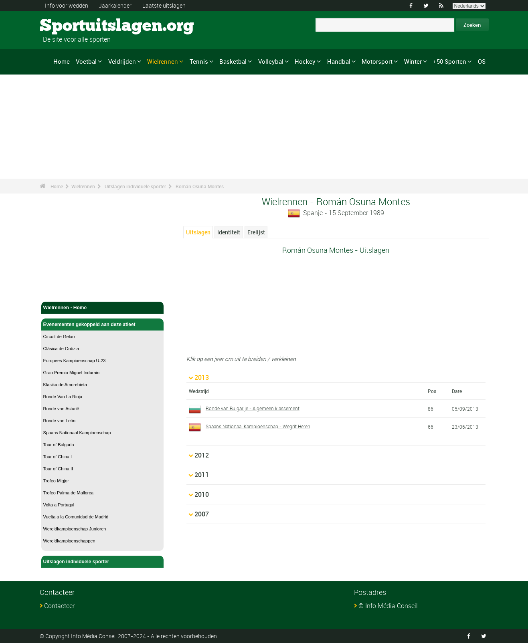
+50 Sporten (449, 61)
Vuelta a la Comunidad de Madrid (76, 516)
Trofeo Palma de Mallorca (68, 492)
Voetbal (86, 61)
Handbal (338, 61)
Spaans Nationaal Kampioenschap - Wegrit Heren (258, 426)
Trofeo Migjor (56, 480)
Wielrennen (162, 61)
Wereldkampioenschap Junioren (74, 528)
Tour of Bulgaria (58, 444)
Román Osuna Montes (200, 186)
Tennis (199, 61)
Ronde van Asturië (61, 408)
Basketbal (233, 61)
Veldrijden (122, 61)
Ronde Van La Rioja (63, 396)
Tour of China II (58, 468)
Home (61, 61)
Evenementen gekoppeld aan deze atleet (102, 324)
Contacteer (59, 605)
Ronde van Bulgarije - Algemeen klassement (252, 408)
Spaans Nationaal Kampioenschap (77, 432)
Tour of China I (57, 456)
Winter (413, 61)
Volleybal (270, 61)
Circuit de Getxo (59, 336)
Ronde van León (59, 420)
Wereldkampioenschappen (69, 540)
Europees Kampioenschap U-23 (74, 360)
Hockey (305, 61)
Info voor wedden (66, 5)
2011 (201, 474)
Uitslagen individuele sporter (135, 186)
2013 (201, 377)
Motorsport (377, 61)
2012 (201, 455)
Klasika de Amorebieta (65, 384)
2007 (201, 514)
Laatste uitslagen (164, 5)
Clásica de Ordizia (61, 348)
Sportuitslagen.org (70, 26)
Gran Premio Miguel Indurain (71, 372)
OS (482, 61)
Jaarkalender (115, 5)
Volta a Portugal (59, 504)
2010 (201, 494)
